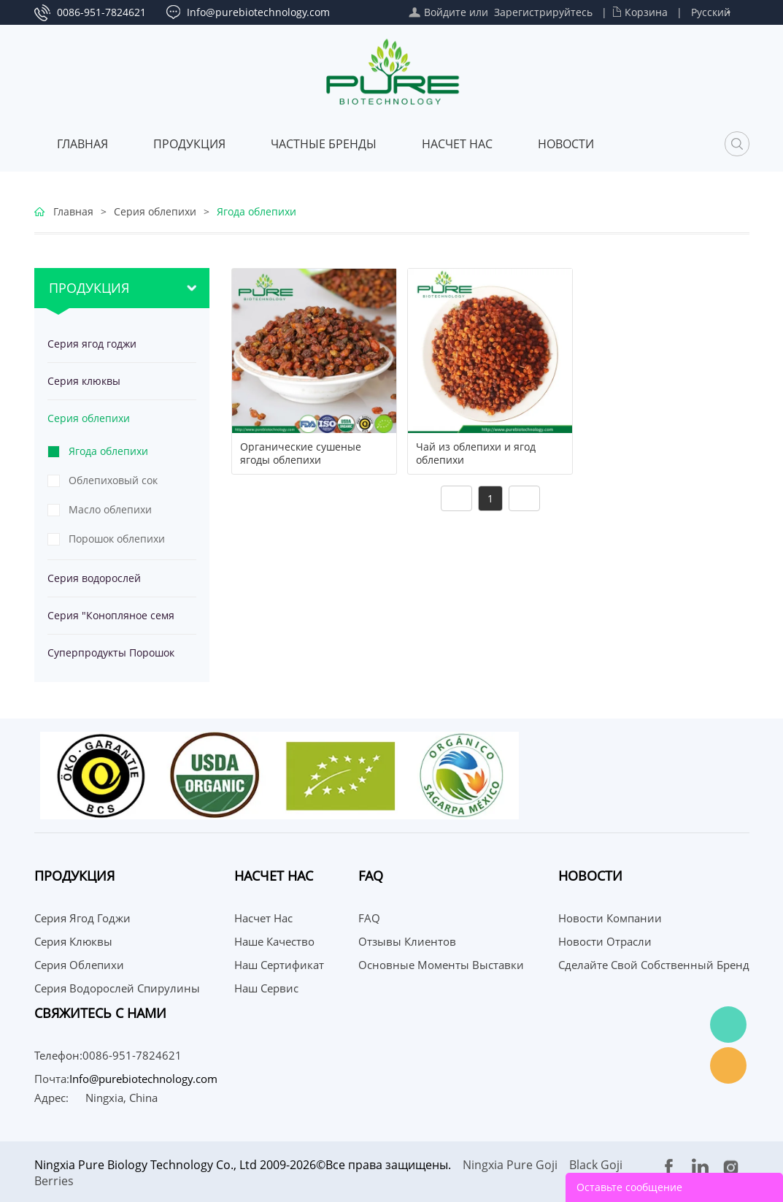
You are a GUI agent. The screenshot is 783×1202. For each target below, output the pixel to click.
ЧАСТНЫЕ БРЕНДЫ (324, 144)
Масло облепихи (110, 509)
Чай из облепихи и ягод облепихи (476, 453)
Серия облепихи (155, 211)
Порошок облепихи (117, 539)
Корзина (646, 12)
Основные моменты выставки (441, 964)
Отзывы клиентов (407, 941)
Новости (566, 144)
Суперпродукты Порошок (110, 652)
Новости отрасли (605, 941)
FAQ (369, 918)
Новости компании (610, 918)
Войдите (445, 12)
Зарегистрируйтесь (543, 12)
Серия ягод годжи (91, 344)
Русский (710, 12)
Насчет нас (457, 144)
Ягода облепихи (256, 211)
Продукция (189, 144)
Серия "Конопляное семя (110, 615)
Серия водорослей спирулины (94, 584)
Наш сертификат (279, 964)
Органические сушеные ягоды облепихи (300, 453)
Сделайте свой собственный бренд (653, 964)
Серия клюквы (83, 381)
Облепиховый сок (113, 480)
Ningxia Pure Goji (510, 1165)
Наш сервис (266, 988)
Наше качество (274, 941)
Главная (82, 144)
